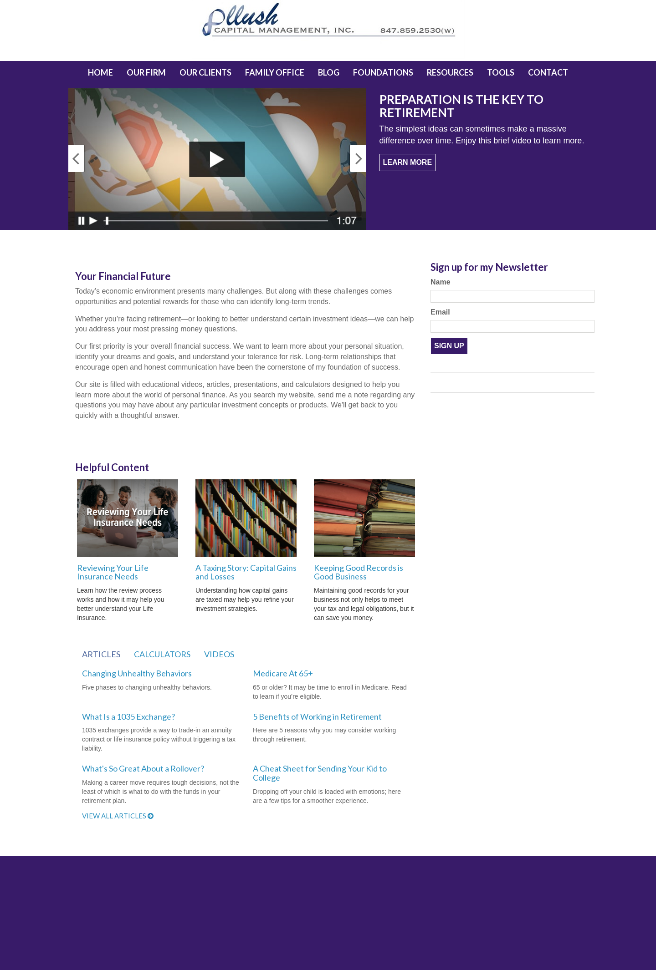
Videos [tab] (219, 654)
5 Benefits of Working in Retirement (317, 716)
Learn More (407, 162)
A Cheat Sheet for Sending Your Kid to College (320, 772)
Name (440, 282)
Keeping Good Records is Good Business (358, 572)
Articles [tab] (101, 654)
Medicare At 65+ (283, 673)
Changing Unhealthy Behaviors (137, 673)
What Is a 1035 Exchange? (128, 716)
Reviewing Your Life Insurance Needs (113, 572)
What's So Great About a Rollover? (143, 768)
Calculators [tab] (162, 654)
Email (440, 312)
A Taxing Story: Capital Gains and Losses (246, 572)
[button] (146, 72)
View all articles (118, 816)
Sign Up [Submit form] (449, 346)
